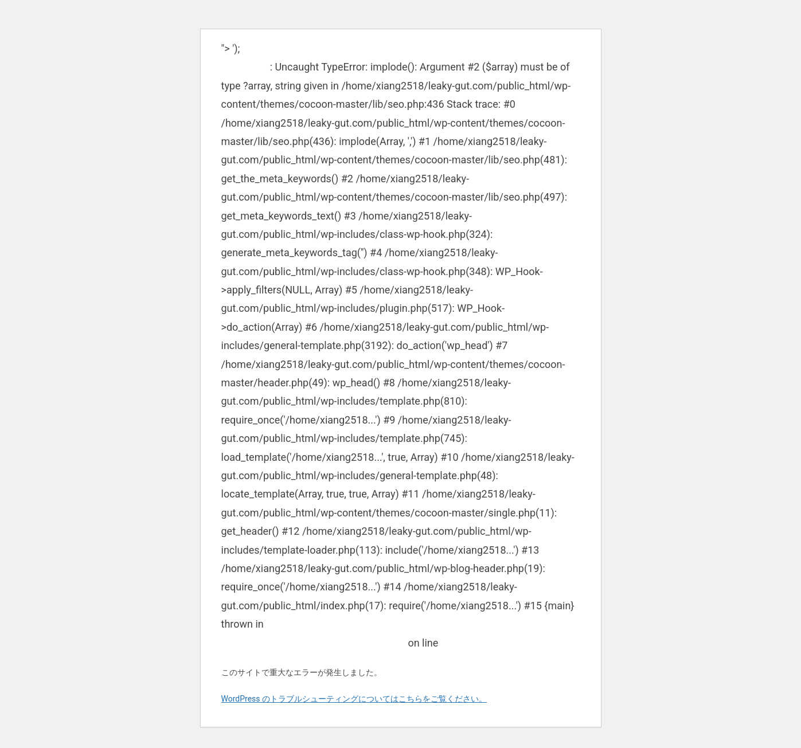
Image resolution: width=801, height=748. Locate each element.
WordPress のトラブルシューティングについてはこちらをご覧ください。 (354, 698)
